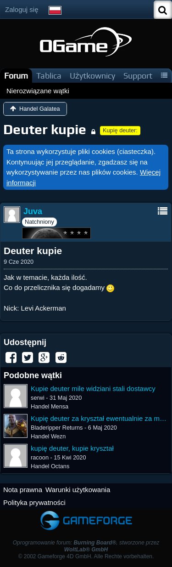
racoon (40, 457)
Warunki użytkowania (77, 489)
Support (137, 75)
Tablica (48, 75)
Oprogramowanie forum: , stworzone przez (86, 546)
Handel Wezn (48, 436)
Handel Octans (50, 466)
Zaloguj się (22, 9)
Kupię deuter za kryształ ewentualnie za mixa (99, 418)
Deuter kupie (44, 129)
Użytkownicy (92, 75)
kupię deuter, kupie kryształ (72, 448)
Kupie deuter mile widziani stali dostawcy (93, 388)
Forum (16, 75)
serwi (37, 397)
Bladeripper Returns (57, 427)
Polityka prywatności (34, 502)
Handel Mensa (49, 406)
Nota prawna (22, 489)
